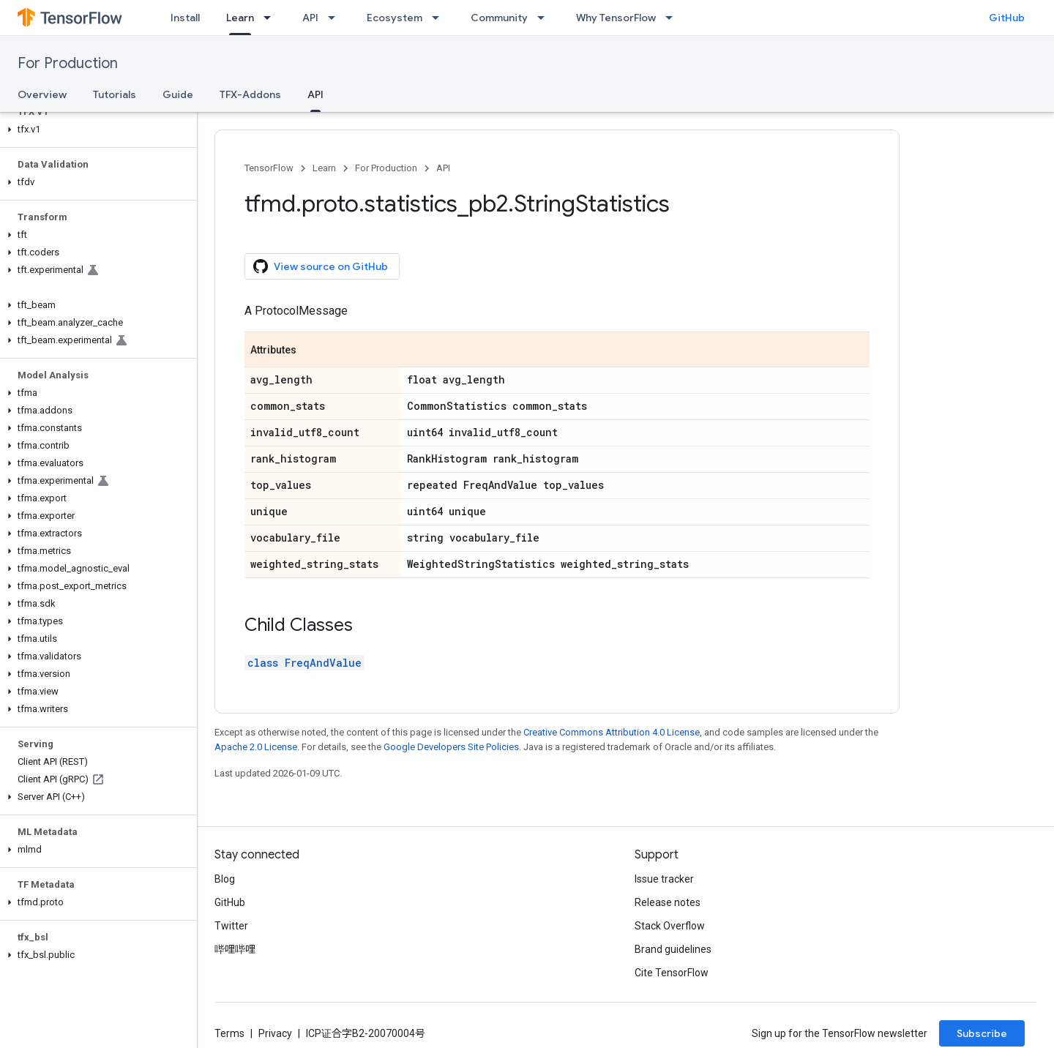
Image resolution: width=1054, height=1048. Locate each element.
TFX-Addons (250, 94)
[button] (95, 129)
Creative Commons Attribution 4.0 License (611, 732)
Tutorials (114, 94)
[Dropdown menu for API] (336, 17)
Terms (229, 1033)
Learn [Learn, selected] (240, 17)
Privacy (275, 1033)
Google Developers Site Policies (451, 746)
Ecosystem (394, 17)
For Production (68, 63)
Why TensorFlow (616, 17)
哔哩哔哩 (234, 949)
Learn (324, 167)
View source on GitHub (320, 266)
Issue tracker (664, 879)
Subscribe (982, 1033)
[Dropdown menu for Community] (545, 17)
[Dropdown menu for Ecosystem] (439, 17)
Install (185, 17)
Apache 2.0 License (255, 746)
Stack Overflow (670, 926)
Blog (224, 879)
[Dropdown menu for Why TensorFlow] (673, 17)
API (310, 17)
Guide (177, 94)
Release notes (667, 902)
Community (499, 17)
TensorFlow (269, 167)
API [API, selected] (315, 94)
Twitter (231, 926)
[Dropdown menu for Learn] (271, 17)
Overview (42, 94)
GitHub (1007, 17)
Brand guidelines (673, 949)
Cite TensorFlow (672, 972)
